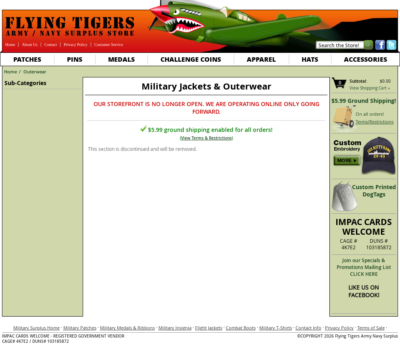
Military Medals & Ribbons (127, 328)
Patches (27, 59)
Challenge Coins (190, 59)
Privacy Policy (76, 44)
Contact (50, 44)
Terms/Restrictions (375, 122)
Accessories (365, 59)
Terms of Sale (371, 328)
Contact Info (308, 328)
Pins (74, 59)
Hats (310, 59)
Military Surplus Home (36, 328)
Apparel (261, 59)
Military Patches (79, 328)
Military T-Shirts (275, 328)
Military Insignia (175, 328)
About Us (30, 44)
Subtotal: (358, 81)
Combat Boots (241, 328)
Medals (121, 59)
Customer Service (108, 44)
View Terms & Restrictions (206, 138)
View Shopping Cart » (370, 88)
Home (10, 44)
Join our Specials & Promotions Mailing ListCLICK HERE (364, 267)
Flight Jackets (208, 328)
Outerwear (34, 72)
